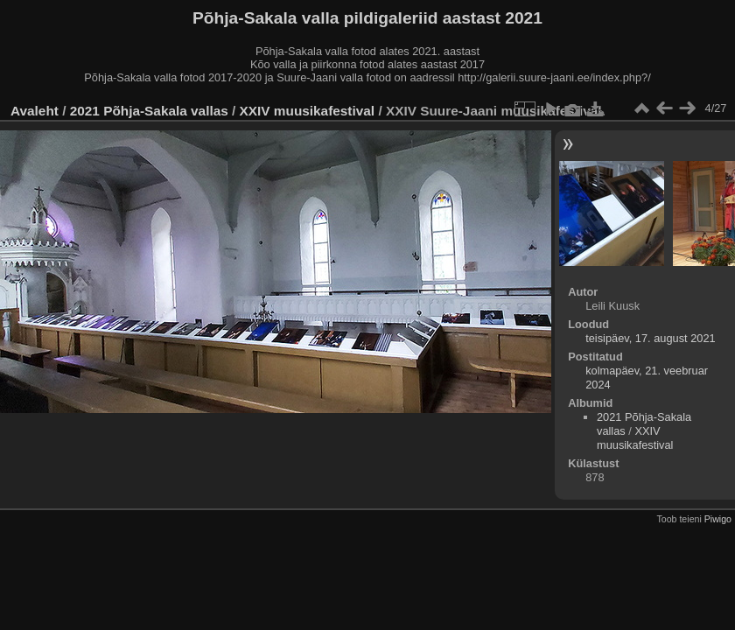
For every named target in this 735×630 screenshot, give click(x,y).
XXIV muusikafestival (307, 110)
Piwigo (718, 519)
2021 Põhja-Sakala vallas (149, 110)
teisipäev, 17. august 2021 (650, 338)
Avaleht (34, 110)
